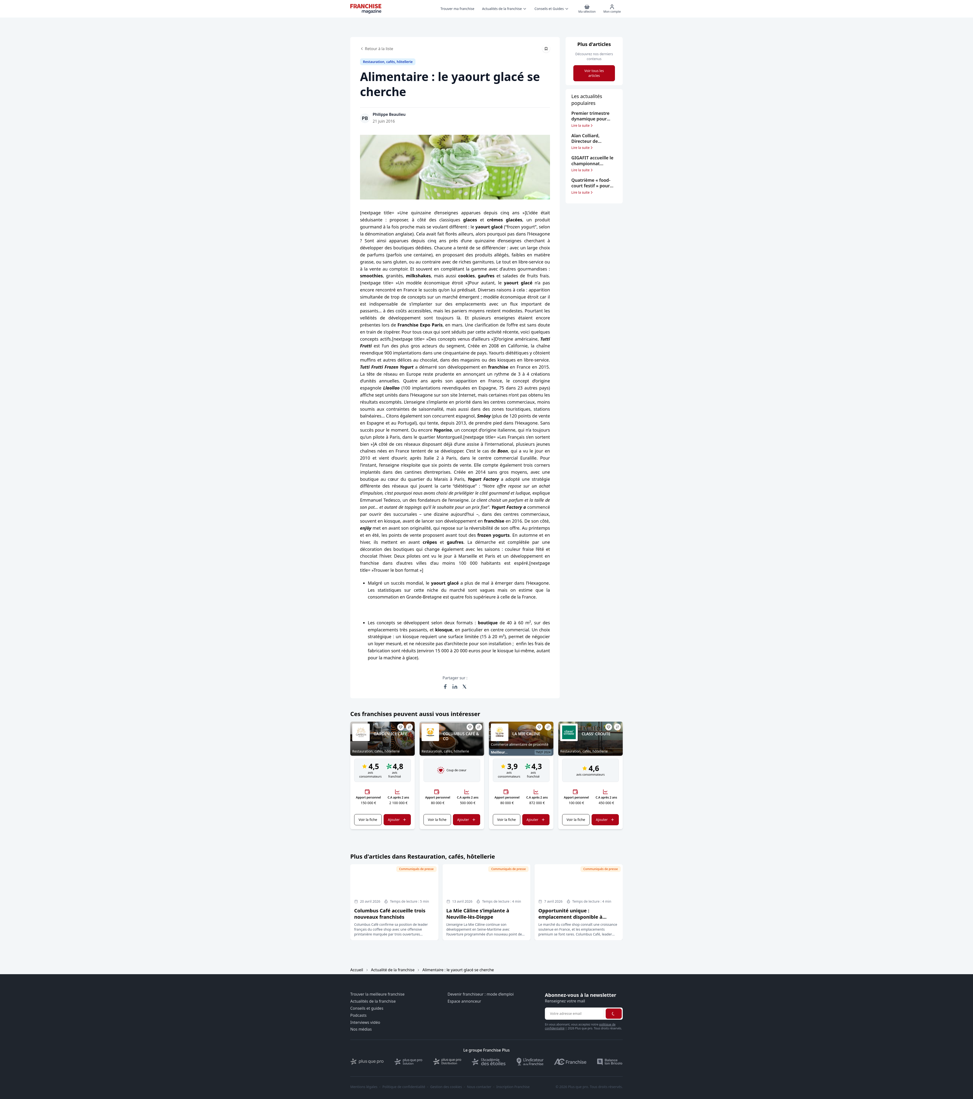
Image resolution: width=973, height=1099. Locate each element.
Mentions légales (364, 1087)
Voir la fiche (368, 819)
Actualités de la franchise (373, 1001)
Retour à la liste (376, 48)
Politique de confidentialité (403, 1087)
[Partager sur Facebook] (445, 686)
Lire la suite (582, 125)
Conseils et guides (366, 1008)
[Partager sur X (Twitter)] (464, 686)
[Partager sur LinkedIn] (455, 686)
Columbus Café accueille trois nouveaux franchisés (389, 913)
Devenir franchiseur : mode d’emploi (481, 994)
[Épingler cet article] (546, 49)
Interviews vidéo (365, 1022)
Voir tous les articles (594, 73)
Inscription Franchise (513, 1087)
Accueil (356, 969)
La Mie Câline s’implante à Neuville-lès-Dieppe (477, 913)
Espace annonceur (464, 1001)
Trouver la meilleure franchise (377, 994)
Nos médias (361, 1029)
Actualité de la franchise (392, 969)
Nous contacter (479, 1087)
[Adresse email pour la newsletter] (575, 1013)
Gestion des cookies (446, 1087)
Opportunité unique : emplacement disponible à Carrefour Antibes (570, 916)
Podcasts (358, 1015)
